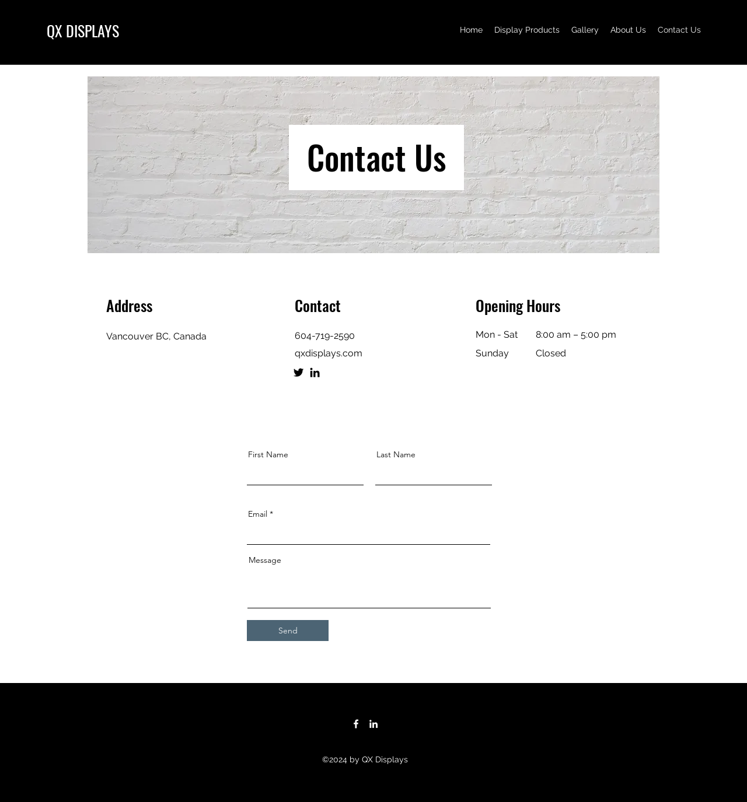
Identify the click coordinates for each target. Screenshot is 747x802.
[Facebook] (356, 724)
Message (265, 560)
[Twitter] (298, 372)
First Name (268, 454)
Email (257, 514)
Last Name (396, 454)
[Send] (288, 630)
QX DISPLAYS (83, 30)
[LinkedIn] (315, 372)
